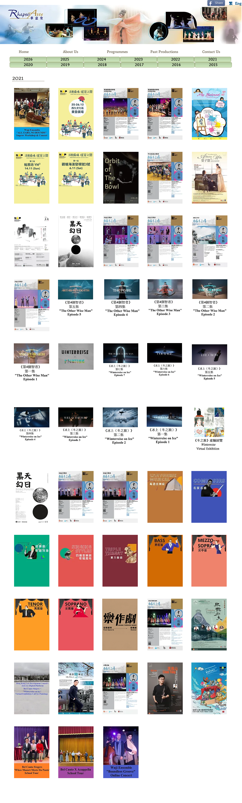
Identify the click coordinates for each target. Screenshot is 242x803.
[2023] (138, 59)
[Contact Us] (211, 52)
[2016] (176, 65)
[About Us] (70, 52)
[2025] (64, 59)
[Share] (216, 3)
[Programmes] (117, 52)
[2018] (102, 65)
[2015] (213, 65)
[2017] (139, 65)
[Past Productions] (164, 52)
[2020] (28, 65)
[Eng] (238, 3)
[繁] (230, 3)
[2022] (175, 59)
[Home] (23, 52)
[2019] (65, 65)
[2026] (28, 59)
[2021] (212, 59)
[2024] (101, 59)
